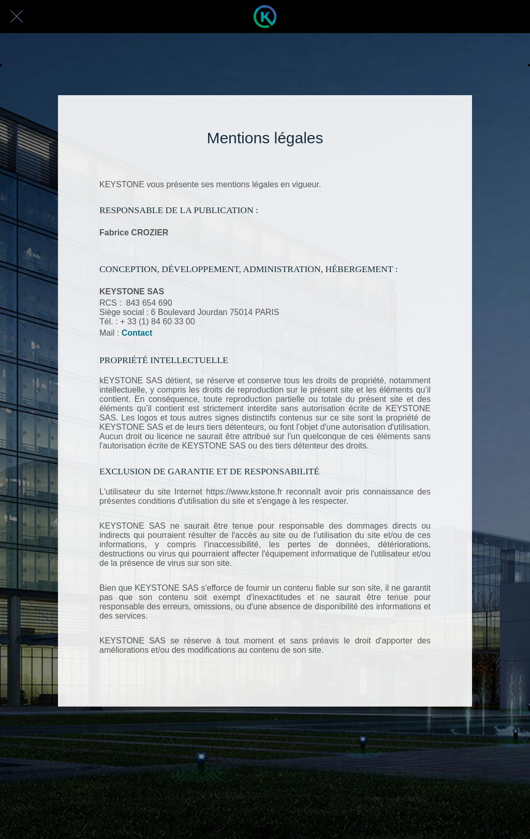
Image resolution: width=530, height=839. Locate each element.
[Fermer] (16, 16)
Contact (137, 332)
